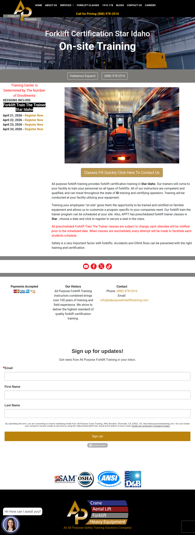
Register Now (34, 115)
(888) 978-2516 (127, 291)
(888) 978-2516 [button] (114, 76)
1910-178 (107, 5)
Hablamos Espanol (82, 76)
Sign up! (97, 436)
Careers (150, 5)
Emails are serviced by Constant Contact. (151, 426)
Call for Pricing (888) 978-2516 (97, 14)
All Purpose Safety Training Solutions (93, 527)
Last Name (12, 405)
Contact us (134, 5)
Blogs (120, 5)
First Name (12, 386)
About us (51, 5)
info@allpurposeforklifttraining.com (124, 300)
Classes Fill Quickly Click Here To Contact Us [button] (122, 172)
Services (66, 5)
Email (9, 368)
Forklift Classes (88, 5)
